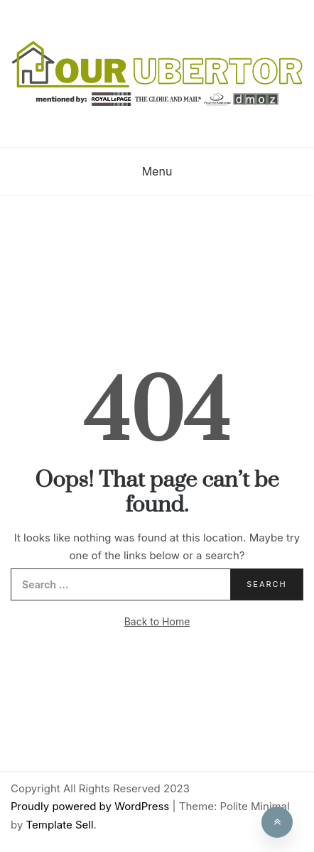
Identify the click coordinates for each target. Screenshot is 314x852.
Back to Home (157, 621)
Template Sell (60, 824)
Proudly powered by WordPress (92, 806)
